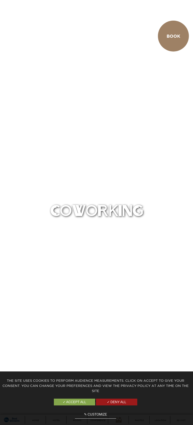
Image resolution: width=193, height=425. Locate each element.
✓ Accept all (74, 402)
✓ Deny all (116, 402)
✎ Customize (95, 414)
